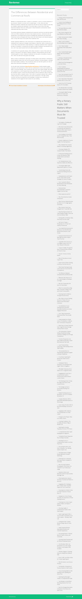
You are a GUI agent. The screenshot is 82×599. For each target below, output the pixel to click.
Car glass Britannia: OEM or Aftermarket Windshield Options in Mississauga (64, 400)
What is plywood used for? (64, 194)
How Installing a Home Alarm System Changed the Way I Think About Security (64, 136)
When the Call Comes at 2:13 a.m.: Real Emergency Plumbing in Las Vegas (64, 279)
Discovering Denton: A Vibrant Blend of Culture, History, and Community (64, 535)
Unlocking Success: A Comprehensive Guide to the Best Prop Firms (64, 442)
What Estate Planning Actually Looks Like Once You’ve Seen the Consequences (64, 268)
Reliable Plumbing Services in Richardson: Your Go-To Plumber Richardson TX (64, 394)
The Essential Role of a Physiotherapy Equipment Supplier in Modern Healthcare (65, 352)
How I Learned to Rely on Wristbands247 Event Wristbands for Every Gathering (64, 183)
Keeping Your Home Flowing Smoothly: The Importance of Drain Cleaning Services (65, 497)
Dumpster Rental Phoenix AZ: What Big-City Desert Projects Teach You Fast (64, 237)
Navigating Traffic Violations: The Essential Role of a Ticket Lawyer (64, 412)
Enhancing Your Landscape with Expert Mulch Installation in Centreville (64, 460)
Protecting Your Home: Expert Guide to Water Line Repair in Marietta (64, 503)
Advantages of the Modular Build (46, 85)
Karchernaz (14, 2)
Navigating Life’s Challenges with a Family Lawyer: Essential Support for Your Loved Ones (64, 485)
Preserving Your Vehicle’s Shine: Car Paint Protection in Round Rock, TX (65, 491)
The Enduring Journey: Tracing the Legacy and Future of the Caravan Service (64, 382)
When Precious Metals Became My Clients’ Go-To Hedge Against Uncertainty (65, 203)
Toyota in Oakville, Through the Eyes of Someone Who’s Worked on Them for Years (64, 249)
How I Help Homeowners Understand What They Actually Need (64, 315)
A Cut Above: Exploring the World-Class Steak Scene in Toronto (63, 358)
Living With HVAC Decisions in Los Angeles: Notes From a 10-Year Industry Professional (64, 243)
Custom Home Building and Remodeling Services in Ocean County (64, 24)
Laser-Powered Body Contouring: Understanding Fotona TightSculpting (65, 346)
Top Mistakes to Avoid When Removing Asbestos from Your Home (64, 583)
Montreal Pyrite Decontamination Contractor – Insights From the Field (64, 189)
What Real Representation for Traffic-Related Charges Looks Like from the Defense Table (65, 213)
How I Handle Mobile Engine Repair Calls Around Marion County (64, 53)
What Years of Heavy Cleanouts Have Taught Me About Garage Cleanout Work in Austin (65, 327)
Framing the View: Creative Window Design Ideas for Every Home (64, 523)
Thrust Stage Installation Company (18, 85)
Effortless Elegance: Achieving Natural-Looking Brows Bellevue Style (64, 553)
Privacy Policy (68, 2)
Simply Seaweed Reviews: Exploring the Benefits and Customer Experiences (63, 529)
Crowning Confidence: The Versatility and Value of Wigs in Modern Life (64, 423)
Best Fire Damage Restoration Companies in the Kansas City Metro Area (64, 589)
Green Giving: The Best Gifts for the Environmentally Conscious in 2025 (65, 406)
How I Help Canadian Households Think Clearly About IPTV (64, 47)
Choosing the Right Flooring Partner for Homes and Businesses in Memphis (64, 93)
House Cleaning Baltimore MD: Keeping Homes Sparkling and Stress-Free (65, 572)
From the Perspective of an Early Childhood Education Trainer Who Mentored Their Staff (64, 340)
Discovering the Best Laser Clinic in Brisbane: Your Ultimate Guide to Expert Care (64, 448)
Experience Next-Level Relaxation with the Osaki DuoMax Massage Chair (65, 473)
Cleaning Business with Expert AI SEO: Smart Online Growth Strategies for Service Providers (64, 177)
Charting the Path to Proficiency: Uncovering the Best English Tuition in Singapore (64, 364)
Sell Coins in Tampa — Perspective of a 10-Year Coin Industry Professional (64, 224)
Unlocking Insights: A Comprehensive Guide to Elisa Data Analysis (64, 509)
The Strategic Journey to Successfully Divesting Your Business (63, 388)
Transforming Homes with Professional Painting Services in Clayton (64, 171)
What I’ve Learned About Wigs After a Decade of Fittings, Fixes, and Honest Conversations (64, 289)
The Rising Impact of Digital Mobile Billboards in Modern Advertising (64, 454)
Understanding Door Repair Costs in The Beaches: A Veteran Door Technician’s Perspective (64, 321)
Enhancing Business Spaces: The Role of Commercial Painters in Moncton (65, 479)
